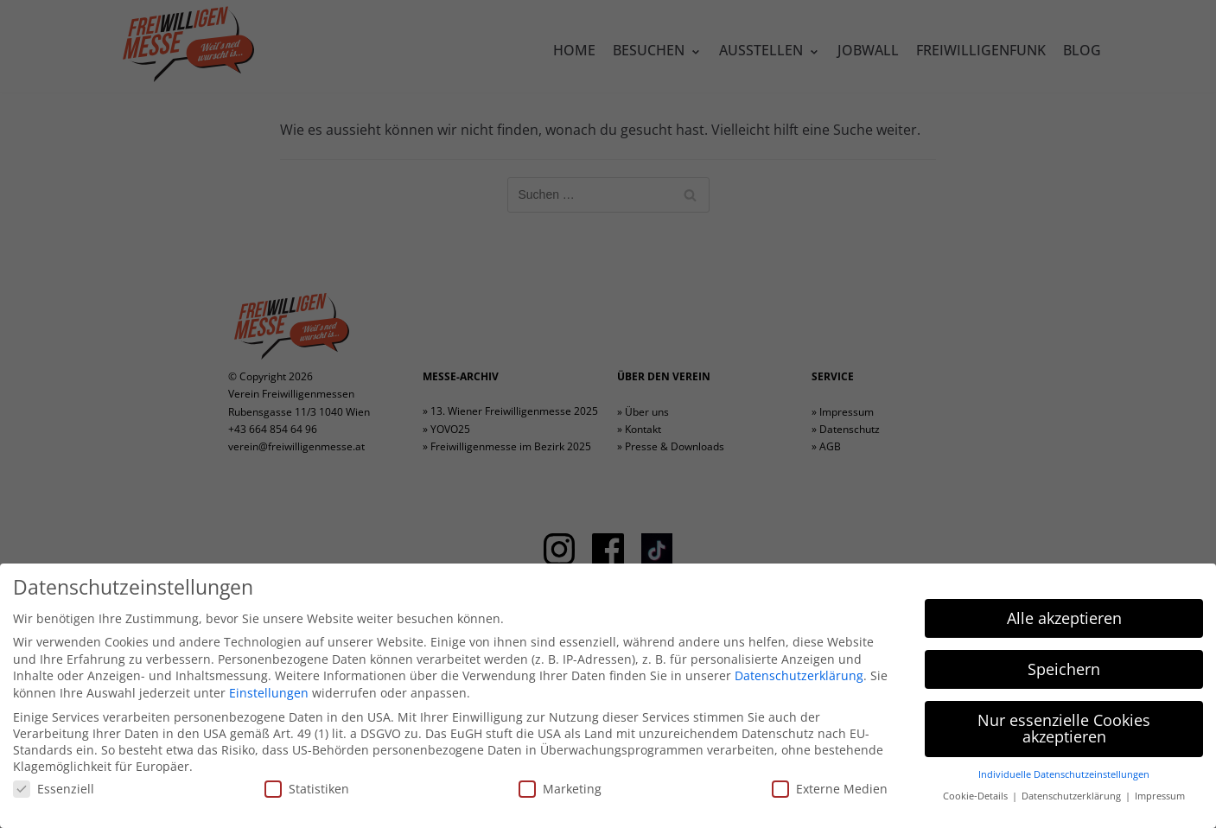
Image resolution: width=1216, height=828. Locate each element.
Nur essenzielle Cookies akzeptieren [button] (1063, 729)
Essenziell (53, 788)
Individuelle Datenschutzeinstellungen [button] (1063, 774)
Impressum (1160, 796)
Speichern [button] (1064, 669)
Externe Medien (830, 788)
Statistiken (306, 788)
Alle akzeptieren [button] (1064, 618)
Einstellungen (269, 693)
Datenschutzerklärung (799, 675)
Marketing (560, 788)
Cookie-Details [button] (976, 796)
